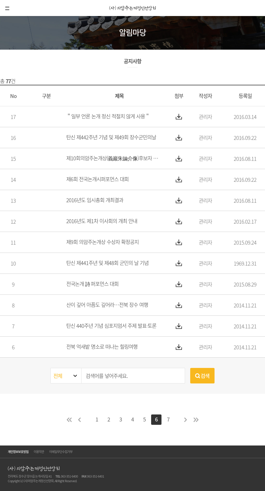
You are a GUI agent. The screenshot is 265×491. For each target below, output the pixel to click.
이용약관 (39, 451)
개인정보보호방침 (18, 451)
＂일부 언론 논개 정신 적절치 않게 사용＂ (108, 116)
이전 (79, 419)
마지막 (196, 419)
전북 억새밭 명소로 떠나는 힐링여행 (101, 346)
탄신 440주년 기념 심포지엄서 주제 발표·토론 (111, 325)
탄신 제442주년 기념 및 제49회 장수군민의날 (111, 137)
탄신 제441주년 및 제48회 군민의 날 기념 (107, 263)
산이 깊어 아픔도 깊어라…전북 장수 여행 (107, 304)
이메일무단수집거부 (60, 451)
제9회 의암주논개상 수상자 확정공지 (102, 242)
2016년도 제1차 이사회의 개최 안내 (101, 221)
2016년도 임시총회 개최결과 (94, 200)
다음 (185, 419)
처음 (69, 419)
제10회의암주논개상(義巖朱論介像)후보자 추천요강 (114, 158)
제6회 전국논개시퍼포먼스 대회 (97, 179)
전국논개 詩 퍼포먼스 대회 (92, 284)
